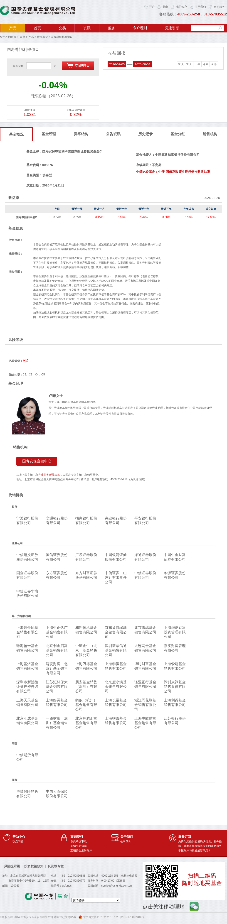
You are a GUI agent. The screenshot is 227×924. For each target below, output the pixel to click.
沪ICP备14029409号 (132, 917)
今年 (205, 64)
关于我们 (200, 6)
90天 (189, 64)
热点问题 (17, 841)
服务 (111, 28)
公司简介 (125, 841)
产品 (12, 28)
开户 (152, 6)
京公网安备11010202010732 (100, 917)
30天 (181, 64)
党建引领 (172, 28)
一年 (197, 64)
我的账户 (181, 6)
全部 (214, 64)
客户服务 (219, 6)
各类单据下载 (78, 841)
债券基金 (42, 37)
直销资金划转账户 (81, 850)
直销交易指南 (78, 846)
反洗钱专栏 (56, 866)
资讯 (87, 28)
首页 (37, 28)
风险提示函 (12, 866)
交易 (62, 28)
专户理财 (140, 28)
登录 (165, 6)
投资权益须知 (33, 866)
